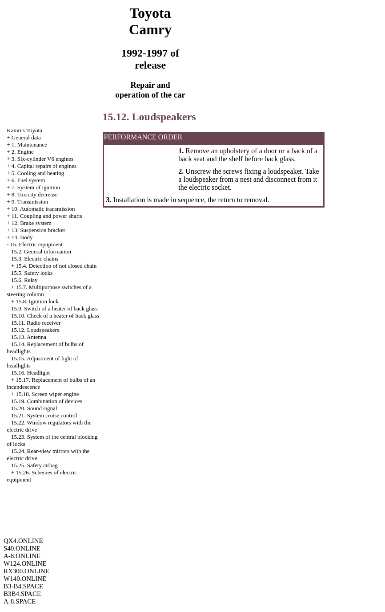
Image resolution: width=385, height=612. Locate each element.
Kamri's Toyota (24, 130)
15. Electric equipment (36, 244)
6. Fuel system (28, 180)
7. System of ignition (36, 187)
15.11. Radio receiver (35, 322)
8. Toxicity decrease (35, 194)
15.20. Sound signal (34, 408)
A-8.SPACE (20, 601)
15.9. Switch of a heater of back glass (54, 308)
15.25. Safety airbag (34, 465)
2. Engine (23, 151)
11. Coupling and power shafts (47, 215)
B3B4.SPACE (22, 593)
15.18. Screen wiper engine (47, 394)
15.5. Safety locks (31, 272)
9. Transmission (30, 201)
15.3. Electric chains (34, 258)
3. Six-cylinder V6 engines (42, 158)
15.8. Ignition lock (37, 301)
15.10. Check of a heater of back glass (55, 315)
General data (26, 137)
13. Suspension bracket (38, 230)
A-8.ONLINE (22, 555)
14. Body (22, 237)
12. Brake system (32, 223)
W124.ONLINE (25, 563)
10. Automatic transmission (43, 208)
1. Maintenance (29, 144)
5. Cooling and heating (38, 173)
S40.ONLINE (22, 548)
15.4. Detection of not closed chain (56, 265)
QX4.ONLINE (23, 540)
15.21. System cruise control (44, 415)
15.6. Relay (24, 280)
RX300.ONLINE (26, 571)
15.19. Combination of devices (46, 401)
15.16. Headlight (30, 372)
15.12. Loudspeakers (35, 329)
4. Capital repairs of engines (44, 166)
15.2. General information (41, 251)
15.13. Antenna (28, 337)
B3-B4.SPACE (23, 586)
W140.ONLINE (25, 578)
